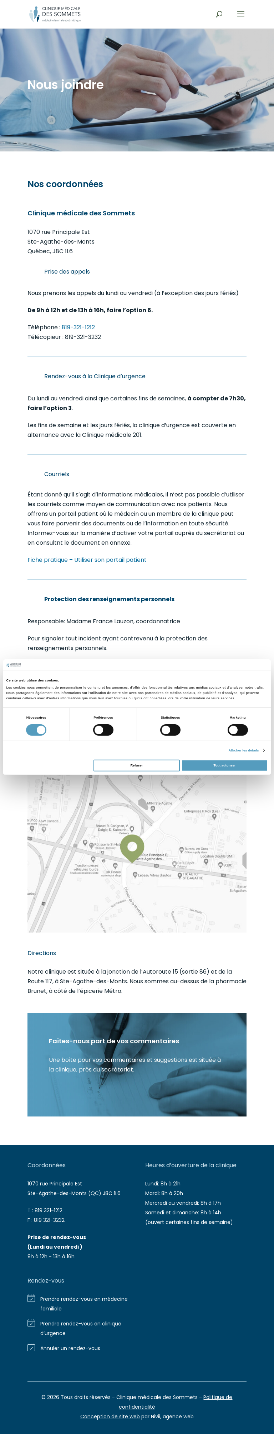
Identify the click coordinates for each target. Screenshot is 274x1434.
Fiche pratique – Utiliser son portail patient (87, 560)
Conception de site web (110, 1416)
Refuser (137, 765)
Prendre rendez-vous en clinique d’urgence (80, 1328)
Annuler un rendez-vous (70, 1348)
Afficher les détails (243, 750)
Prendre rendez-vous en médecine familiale (84, 1303)
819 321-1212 (48, 1210)
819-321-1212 (78, 327)
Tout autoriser (225, 765)
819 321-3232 (49, 1220)
